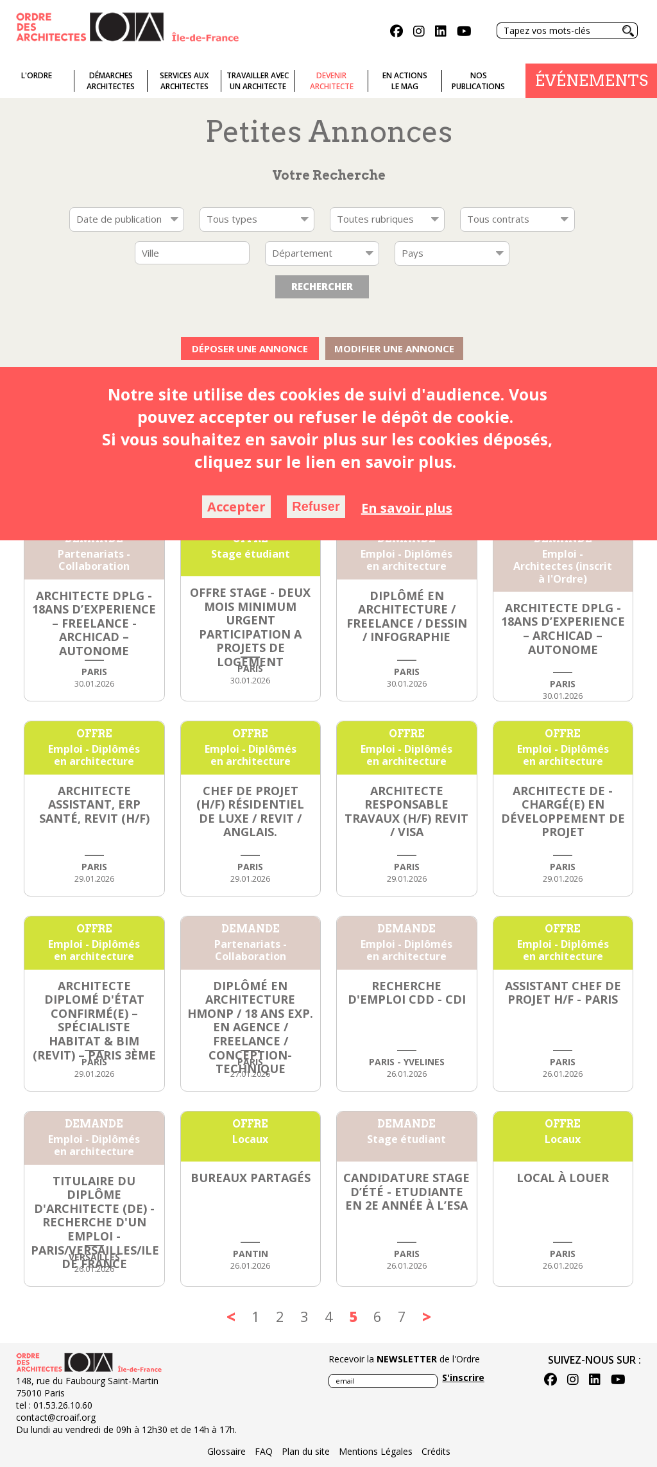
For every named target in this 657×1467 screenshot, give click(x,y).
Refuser (315, 506)
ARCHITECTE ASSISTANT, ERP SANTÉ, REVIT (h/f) (94, 804)
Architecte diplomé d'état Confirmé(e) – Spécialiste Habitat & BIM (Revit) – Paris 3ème (94, 1020)
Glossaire (226, 1451)
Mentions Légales (376, 1451)
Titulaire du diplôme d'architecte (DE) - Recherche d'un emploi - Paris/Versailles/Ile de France (95, 1222)
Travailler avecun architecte (257, 81)
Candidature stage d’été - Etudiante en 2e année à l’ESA (406, 1191)
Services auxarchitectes (184, 81)
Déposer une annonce (250, 348)
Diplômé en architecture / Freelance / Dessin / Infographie (406, 616)
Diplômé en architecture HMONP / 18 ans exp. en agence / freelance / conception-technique (250, 1027)
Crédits (436, 1451)
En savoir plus (406, 508)
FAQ (264, 1451)
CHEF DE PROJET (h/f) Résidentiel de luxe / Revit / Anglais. (250, 811)
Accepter (236, 506)
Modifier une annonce (394, 348)
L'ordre (36, 75)
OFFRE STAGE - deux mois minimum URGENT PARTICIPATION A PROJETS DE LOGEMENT (250, 627)
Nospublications (478, 81)
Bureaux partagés (251, 1177)
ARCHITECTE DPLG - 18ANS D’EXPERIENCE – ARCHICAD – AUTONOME (563, 628)
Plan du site (306, 1451)
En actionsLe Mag (404, 81)
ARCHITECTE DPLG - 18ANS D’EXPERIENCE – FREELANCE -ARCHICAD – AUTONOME (94, 623)
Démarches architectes (111, 81)
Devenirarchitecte (332, 81)
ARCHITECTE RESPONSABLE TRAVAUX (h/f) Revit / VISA (406, 811)
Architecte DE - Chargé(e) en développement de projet (563, 811)
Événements (591, 80)
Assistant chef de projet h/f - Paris (563, 993)
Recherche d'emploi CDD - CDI (407, 993)
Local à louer (562, 1177)
